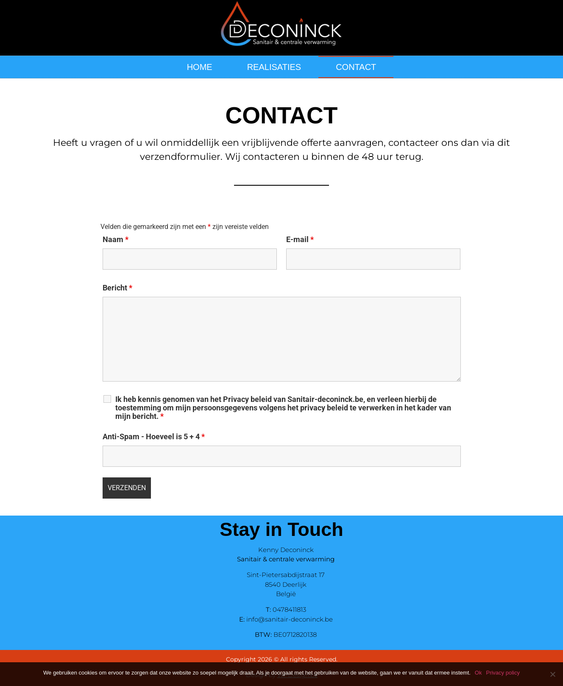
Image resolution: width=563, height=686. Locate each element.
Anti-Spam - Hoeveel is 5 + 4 (154, 436)
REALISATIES (274, 67)
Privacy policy (502, 672)
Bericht (117, 288)
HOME (199, 67)
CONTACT (356, 67)
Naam (115, 239)
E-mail (300, 239)
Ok (478, 672)
